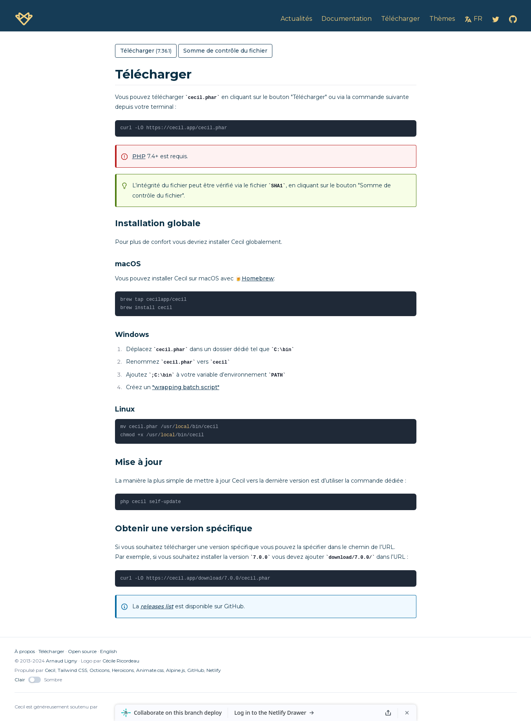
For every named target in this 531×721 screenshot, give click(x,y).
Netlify (213, 670)
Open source (82, 651)
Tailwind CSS (72, 670)
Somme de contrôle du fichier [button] (225, 50)
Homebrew (258, 278)
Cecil (50, 670)
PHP (139, 156)
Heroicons (123, 670)
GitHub (195, 670)
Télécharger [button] (146, 50)
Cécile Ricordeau (120, 661)
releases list (157, 606)
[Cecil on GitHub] (513, 19)
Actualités (296, 18)
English (108, 651)
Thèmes (442, 18)
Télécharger (51, 651)
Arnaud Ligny (61, 661)
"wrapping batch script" (185, 387)
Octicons (99, 670)
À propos (25, 651)
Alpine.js (175, 670)
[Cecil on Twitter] (496, 19)
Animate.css (150, 670)
